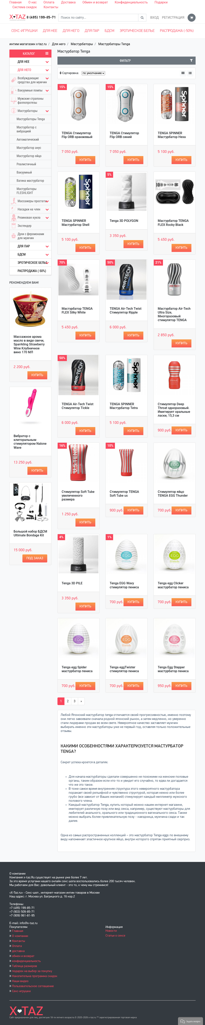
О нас (32, 2)
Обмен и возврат (95, 2)
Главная (15, 2)
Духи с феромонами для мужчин (27, 236)
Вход (154, 17)
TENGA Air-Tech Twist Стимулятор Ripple (126, 310)
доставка (18, 951)
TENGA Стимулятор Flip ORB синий (124, 135)
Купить (37, 375)
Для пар (92, 31)
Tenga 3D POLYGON (124, 221)
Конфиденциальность (131, 2)
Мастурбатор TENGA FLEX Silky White (77, 310)
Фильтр (156, 61)
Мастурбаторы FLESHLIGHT (26, 191)
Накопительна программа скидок (34, 976)
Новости (111, 931)
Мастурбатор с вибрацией (26, 129)
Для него (71, 31)
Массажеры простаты (30, 201)
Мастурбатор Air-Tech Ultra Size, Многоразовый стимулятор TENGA (174, 314)
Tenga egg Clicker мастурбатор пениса (173, 585)
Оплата (48, 2)
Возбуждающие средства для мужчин (30, 79)
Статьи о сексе (115, 935)
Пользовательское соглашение (33, 986)
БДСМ (109, 31)
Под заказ (34, 558)
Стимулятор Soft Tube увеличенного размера (78, 495)
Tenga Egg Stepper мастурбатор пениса (173, 669)
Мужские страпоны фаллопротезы (26, 100)
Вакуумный (24, 172)
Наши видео (20, 981)
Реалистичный (26, 164)
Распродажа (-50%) (177, 31)
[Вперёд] (81, 701)
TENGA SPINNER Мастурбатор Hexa (172, 135)
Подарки (161, 2)
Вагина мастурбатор (30, 181)
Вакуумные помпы (30, 90)
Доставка (68, 2)
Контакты (51, 7)
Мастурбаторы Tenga (114, 44)
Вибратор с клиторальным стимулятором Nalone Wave (30, 442)
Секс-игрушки (24, 31)
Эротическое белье (137, 31)
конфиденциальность (26, 961)
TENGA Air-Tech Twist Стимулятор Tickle (77, 406)
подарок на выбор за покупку (32, 971)
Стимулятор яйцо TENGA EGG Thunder (173, 493)
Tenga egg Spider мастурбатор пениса (77, 669)
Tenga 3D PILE (72, 583)
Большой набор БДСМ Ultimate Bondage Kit (30, 533)
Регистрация (173, 17)
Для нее (50, 31)
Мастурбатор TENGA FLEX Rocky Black (173, 222)
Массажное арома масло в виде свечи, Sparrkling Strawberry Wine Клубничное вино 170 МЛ (29, 344)
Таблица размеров (24, 966)
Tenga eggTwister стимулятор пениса (124, 669)
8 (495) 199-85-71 (41, 17)
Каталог (35, 54)
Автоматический (28, 139)
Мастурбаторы (82, 44)
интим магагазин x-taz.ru (28, 44)
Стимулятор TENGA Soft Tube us (124, 493)
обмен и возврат (23, 956)
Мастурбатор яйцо (29, 156)
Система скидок (24, 7)
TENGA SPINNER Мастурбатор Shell (75, 222)
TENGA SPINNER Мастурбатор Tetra (124, 406)
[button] (190, 1021)
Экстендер (20, 226)
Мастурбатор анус (29, 148)
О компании (20, 936)
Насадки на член (30, 209)
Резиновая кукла (30, 217)
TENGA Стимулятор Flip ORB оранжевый (77, 135)
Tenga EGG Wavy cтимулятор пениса (124, 585)
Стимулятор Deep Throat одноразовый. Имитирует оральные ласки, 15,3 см (174, 410)
